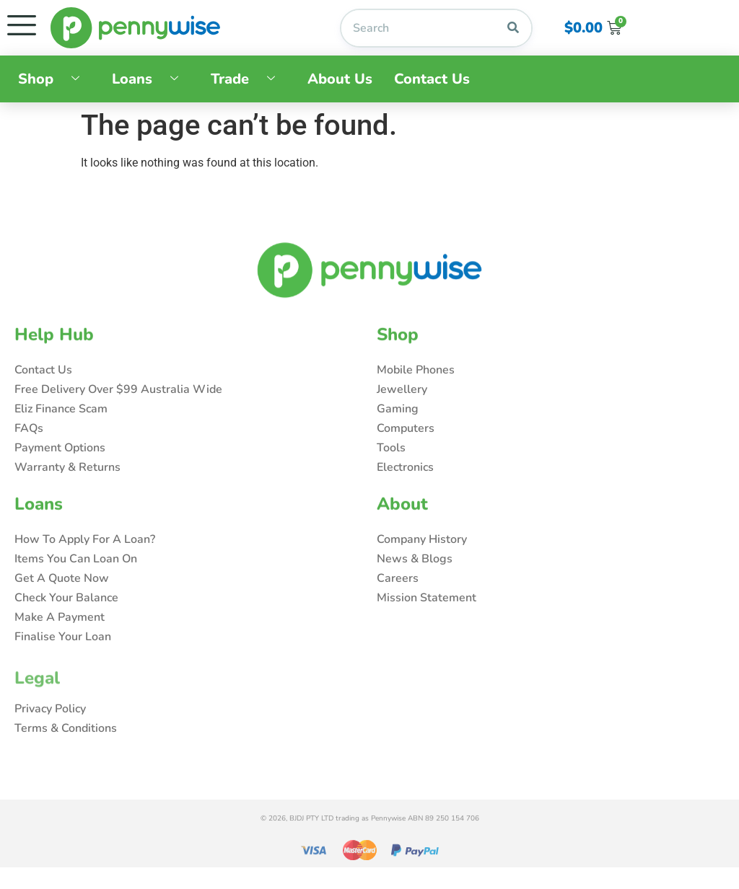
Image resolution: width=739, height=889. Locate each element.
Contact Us (432, 79)
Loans (150, 79)
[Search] (513, 28)
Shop (54, 79)
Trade (248, 79)
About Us (339, 79)
